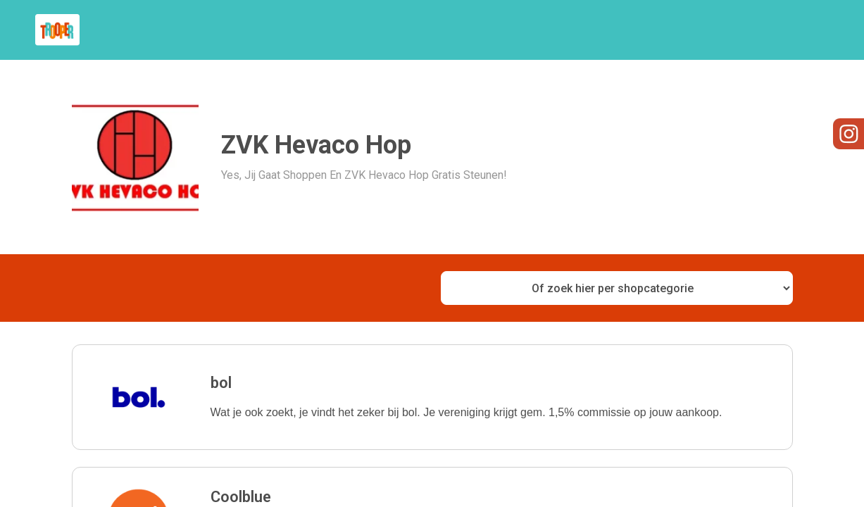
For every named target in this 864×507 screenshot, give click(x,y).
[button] (432, 397)
